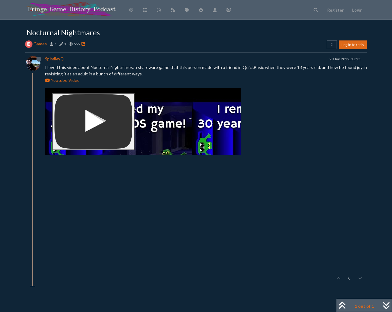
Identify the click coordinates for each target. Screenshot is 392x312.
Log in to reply (352, 44)
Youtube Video (62, 80)
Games (40, 43)
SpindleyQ (54, 59)
